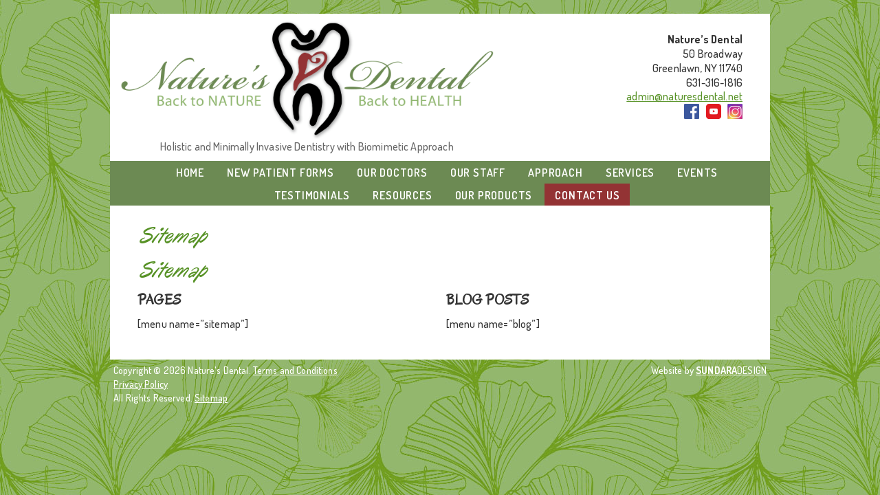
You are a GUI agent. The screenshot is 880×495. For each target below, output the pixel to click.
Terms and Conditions (295, 370)
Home (190, 172)
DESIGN (731, 370)
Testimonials (312, 195)
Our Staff (477, 172)
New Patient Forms (280, 172)
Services (630, 172)
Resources (402, 195)
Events (697, 172)
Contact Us (587, 195)
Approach (555, 172)
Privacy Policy (140, 383)
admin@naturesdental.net (684, 96)
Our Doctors (392, 172)
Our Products (494, 195)
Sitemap (211, 397)
